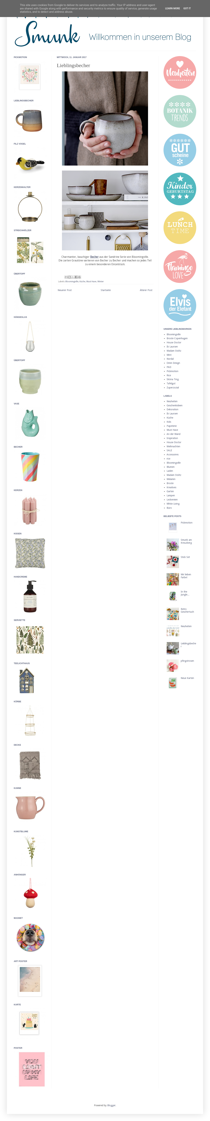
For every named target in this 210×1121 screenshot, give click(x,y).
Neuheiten (172, 401)
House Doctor (174, 342)
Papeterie (172, 426)
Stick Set (185, 557)
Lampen (171, 495)
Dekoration (172, 409)
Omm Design (173, 363)
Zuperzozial (173, 387)
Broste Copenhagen (177, 338)
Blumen (171, 467)
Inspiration (172, 438)
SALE (169, 450)
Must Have (91, 281)
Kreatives (171, 487)
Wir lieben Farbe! (186, 576)
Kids (169, 421)
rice (168, 458)
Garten (170, 491)
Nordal (170, 358)
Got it (187, 8)
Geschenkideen (174, 405)
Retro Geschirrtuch (187, 610)
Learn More (172, 8)
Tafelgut (171, 383)
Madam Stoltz (174, 350)
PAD (169, 367)
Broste (170, 483)
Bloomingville (71, 281)
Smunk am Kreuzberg (186, 541)
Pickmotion (172, 371)
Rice (169, 375)
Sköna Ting (173, 379)
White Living (173, 503)
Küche (82, 281)
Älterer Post (146, 290)
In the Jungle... (185, 593)
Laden (170, 470)
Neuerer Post (65, 290)
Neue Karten (187, 678)
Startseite (106, 290)
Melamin (171, 479)
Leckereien (172, 499)
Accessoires (172, 454)
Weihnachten (173, 446)
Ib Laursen (172, 346)
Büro (169, 507)
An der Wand (173, 434)
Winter (100, 281)
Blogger (111, 1105)
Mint (169, 354)
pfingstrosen (187, 660)
